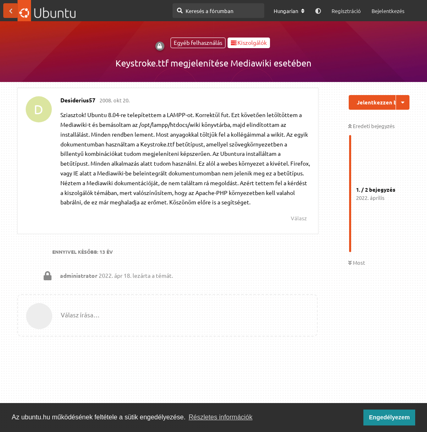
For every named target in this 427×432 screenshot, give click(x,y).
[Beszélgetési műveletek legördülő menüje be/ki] (402, 102)
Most (356, 262)
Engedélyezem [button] (389, 417)
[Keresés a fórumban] (218, 10)
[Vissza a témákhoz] (10, 10)
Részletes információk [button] (221, 417)
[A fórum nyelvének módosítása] (289, 11)
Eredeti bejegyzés (371, 125)
